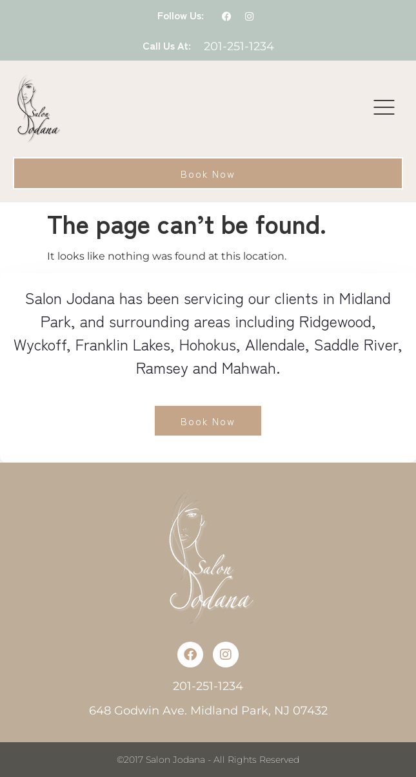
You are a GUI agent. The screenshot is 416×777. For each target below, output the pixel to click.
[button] (384, 109)
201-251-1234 (239, 46)
